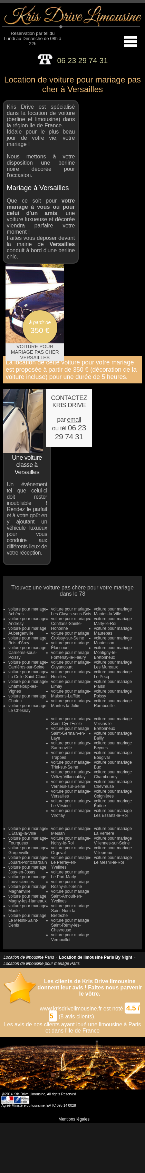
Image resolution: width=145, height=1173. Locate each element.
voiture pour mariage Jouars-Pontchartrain (27, 860)
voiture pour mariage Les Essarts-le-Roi (113, 813)
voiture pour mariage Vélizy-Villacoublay (70, 774)
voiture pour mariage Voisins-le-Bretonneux (113, 723)
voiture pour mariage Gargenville (27, 850)
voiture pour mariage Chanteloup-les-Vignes (27, 686)
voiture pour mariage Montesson (113, 640)
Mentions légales (73, 1119)
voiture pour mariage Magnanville (27, 889)
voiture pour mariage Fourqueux (27, 840)
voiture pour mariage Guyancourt (70, 664)
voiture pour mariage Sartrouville (70, 745)
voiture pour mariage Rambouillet (113, 703)
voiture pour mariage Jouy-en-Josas (27, 869)
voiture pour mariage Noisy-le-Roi (70, 840)
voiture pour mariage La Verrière (113, 831)
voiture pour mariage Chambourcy (113, 774)
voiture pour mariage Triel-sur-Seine (70, 765)
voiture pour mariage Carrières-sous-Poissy (27, 652)
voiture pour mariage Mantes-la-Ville (113, 611)
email (74, 419)
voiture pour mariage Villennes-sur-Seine (113, 840)
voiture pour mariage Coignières (113, 794)
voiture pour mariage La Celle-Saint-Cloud (27, 674)
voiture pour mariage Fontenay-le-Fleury (70, 655)
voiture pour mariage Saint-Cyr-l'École (70, 721)
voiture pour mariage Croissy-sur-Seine (70, 636)
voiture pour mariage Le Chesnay (27, 708)
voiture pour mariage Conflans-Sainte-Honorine (70, 623)
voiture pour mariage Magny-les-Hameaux (27, 898)
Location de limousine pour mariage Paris (41, 963)
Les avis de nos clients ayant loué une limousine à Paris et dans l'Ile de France (72, 1028)
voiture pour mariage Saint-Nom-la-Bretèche (70, 910)
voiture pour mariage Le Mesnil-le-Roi (113, 860)
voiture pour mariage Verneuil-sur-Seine (70, 784)
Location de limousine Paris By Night (95, 957)
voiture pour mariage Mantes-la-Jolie (70, 703)
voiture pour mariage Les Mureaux (113, 664)
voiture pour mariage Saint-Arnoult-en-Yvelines (70, 896)
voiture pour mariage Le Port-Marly (70, 874)
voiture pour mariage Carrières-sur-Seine (27, 664)
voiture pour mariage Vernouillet (70, 937)
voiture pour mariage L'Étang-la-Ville (27, 831)
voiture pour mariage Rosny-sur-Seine (70, 884)
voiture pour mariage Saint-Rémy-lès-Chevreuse (70, 925)
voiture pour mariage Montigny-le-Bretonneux (113, 652)
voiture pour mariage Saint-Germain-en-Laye (70, 733)
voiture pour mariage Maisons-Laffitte (70, 693)
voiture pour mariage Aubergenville (27, 631)
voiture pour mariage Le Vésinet (70, 803)
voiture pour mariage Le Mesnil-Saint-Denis (27, 920)
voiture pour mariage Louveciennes (27, 879)
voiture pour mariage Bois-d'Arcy (27, 640)
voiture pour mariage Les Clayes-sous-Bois (71, 611)
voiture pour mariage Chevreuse (113, 784)
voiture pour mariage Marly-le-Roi (113, 621)
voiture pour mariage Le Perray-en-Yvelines (70, 862)
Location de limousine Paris (28, 957)
